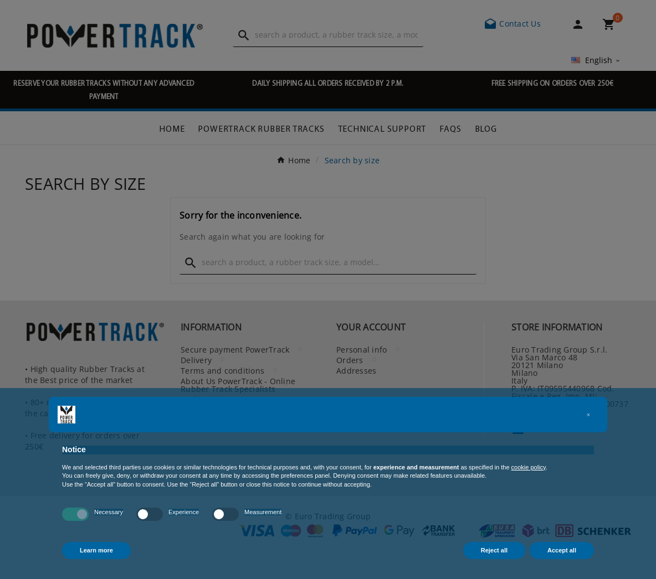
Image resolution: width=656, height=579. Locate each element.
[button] (588, 414)
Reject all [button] (494, 550)
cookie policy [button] (528, 467)
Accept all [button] (561, 550)
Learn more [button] (96, 550)
